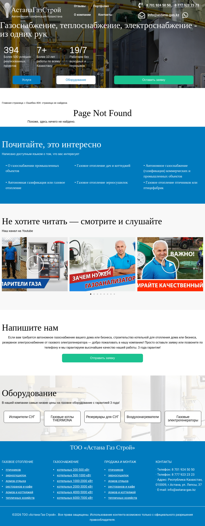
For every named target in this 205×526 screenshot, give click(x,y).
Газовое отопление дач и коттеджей (103, 166)
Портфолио (101, 6)
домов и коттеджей (19, 492)
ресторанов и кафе (19, 486)
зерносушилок (16, 475)
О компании (82, 14)
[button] (5, 264)
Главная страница (12, 102)
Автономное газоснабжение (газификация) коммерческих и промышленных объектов (167, 171)
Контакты (105, 14)
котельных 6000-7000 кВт (75, 498)
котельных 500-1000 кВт (74, 475)
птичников (13, 470)
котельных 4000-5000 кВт (75, 492)
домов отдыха (16, 481)
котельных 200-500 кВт (73, 470)
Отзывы (80, 6)
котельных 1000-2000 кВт (75, 481)
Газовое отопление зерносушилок (102, 182)
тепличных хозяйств (20, 498)
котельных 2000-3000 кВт (75, 486)
